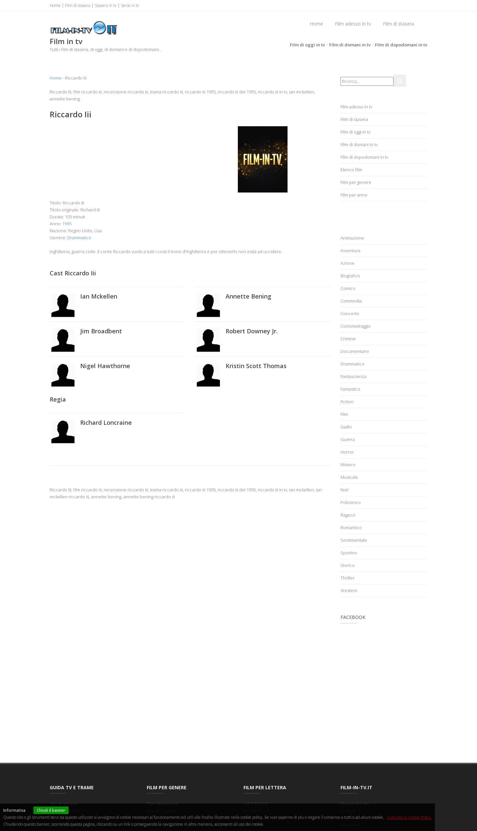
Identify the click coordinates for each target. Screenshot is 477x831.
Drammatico (79, 238)
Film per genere (356, 182)
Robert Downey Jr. (252, 331)
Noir (345, 490)
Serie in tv (130, 5)
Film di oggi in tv (307, 45)
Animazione (352, 238)
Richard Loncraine (106, 422)
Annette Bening (248, 296)
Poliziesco (351, 502)
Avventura (350, 250)
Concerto (350, 313)
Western (349, 590)
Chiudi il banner (51, 810)
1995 (67, 224)
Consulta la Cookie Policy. (409, 817)
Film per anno (354, 195)
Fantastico (350, 389)
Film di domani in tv (350, 45)
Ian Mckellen (98, 296)
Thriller (347, 578)
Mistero (348, 465)
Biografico (350, 276)
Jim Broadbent (101, 331)
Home (55, 5)
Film (344, 414)
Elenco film (351, 170)
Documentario (355, 351)
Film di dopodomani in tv (401, 45)
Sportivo (349, 553)
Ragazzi (348, 515)
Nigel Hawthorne (105, 366)
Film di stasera (77, 5)
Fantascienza (353, 376)
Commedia (351, 301)
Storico (348, 565)
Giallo (346, 427)
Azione (347, 263)
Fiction (347, 402)
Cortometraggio (356, 326)
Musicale (349, 477)
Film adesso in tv (353, 24)
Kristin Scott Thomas (256, 366)
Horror (347, 452)
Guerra (348, 439)
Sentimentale (354, 540)
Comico (348, 288)
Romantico (351, 527)
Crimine (348, 339)
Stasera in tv (106, 5)
